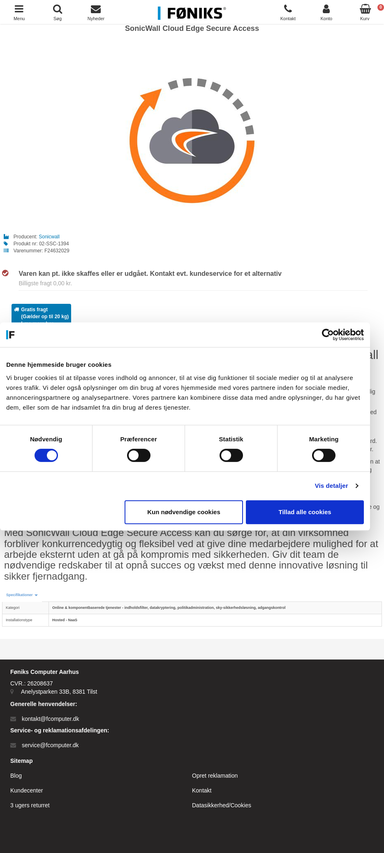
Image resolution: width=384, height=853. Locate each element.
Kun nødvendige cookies (190, 511)
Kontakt (201, 790)
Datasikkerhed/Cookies (221, 805)
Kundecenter (26, 790)
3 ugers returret (30, 805)
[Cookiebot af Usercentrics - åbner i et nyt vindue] (335, 335)
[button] (22, 595)
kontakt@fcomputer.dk (50, 718)
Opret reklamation (215, 775)
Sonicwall (49, 237)
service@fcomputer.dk (50, 745)
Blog (16, 775)
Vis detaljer (338, 485)
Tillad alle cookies (311, 511)
